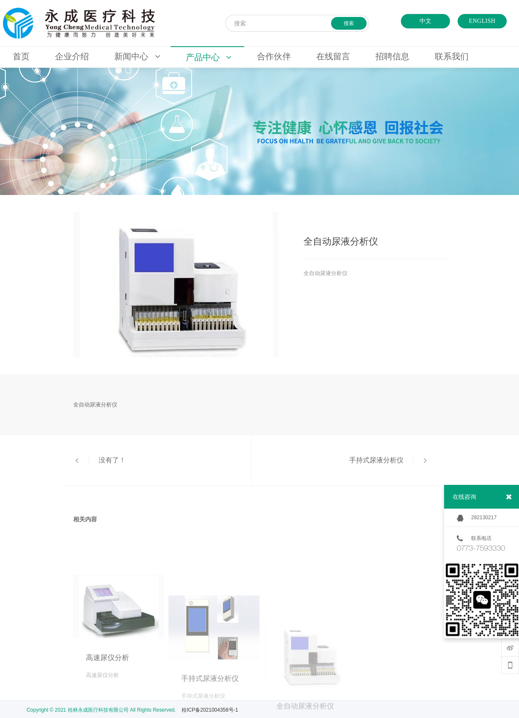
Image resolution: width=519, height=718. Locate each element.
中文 (426, 21)
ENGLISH (482, 21)
